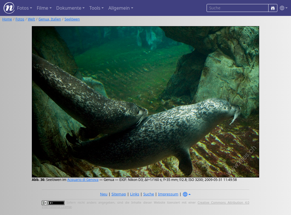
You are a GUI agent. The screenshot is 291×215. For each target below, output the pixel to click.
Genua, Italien (50, 19)
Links (134, 194)
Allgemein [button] (119, 8)
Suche (148, 194)
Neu (103, 194)
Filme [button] (42, 8)
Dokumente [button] (68, 8)
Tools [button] (94, 8)
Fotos (20, 19)
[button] (282, 8)
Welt (31, 19)
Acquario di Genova (83, 179)
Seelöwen (72, 19)
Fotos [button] (23, 8)
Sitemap (118, 194)
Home (7, 19)
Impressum (168, 194)
